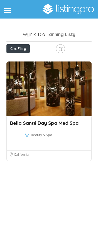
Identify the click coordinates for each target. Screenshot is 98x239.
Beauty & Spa (41, 184)
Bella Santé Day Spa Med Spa (44, 172)
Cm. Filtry (18, 48)
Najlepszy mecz (66, 71)
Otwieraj (39, 60)
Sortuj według (22, 83)
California (21, 203)
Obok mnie (31, 71)
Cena (16, 60)
